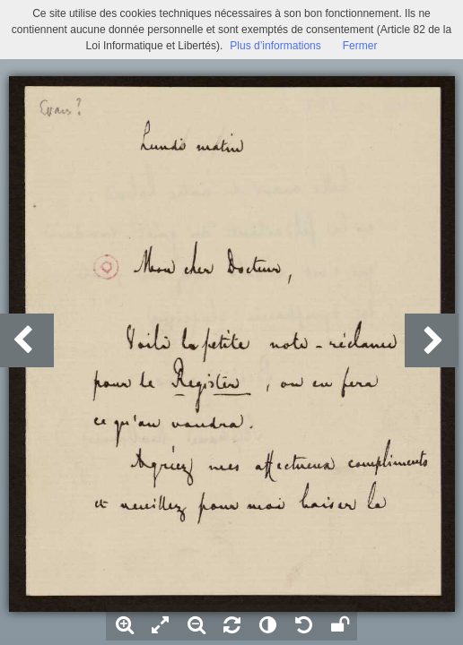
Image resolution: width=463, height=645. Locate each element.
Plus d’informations (275, 45)
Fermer (360, 45)
